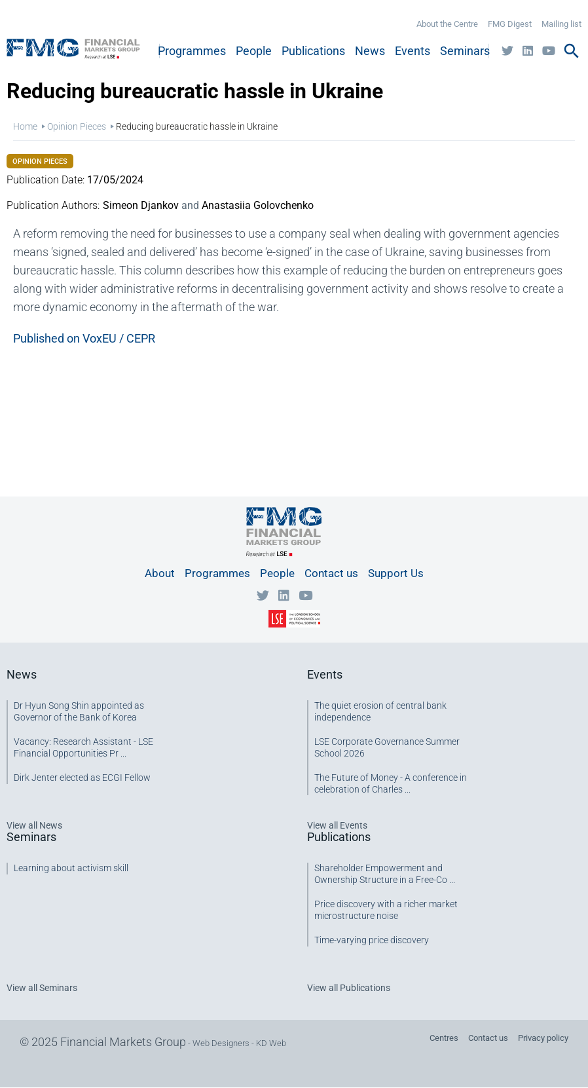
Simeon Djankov (141, 205)
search (571, 51)
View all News (34, 825)
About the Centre (447, 24)
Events (412, 51)
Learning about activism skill (71, 868)
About (160, 573)
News (370, 51)
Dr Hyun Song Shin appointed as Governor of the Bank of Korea (79, 711)
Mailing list (561, 24)
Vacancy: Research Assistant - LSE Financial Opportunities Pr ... (83, 747)
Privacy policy (543, 1038)
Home (25, 126)
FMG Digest (510, 24)
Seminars (465, 51)
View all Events (337, 825)
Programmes (192, 51)
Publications (313, 51)
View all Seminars (42, 988)
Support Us (396, 573)
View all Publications (348, 988)
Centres (444, 1038)
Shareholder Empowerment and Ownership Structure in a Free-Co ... (384, 874)
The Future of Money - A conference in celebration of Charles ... (390, 783)
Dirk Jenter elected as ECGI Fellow (82, 777)
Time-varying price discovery (371, 940)
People (254, 51)
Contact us (331, 573)
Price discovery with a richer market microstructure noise (386, 910)
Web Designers (221, 1043)
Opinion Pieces (76, 126)
